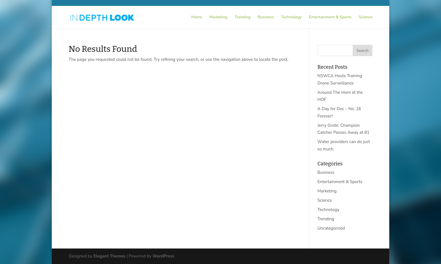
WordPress (163, 256)
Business (266, 17)
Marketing (218, 17)
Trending (243, 17)
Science (365, 17)
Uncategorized (331, 228)
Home (196, 17)
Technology (291, 17)
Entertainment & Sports (330, 17)
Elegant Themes (109, 256)
